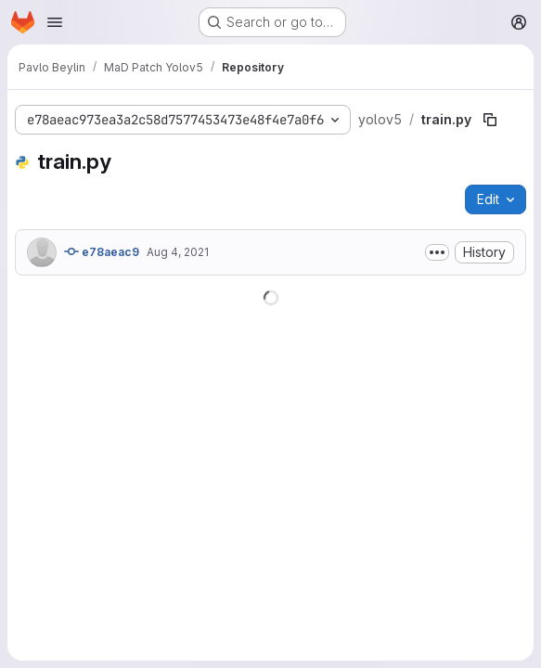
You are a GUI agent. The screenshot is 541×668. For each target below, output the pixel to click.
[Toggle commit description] (437, 252)
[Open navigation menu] (55, 22)
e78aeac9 (101, 251)
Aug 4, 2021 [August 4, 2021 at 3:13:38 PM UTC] (178, 252)
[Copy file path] (490, 120)
